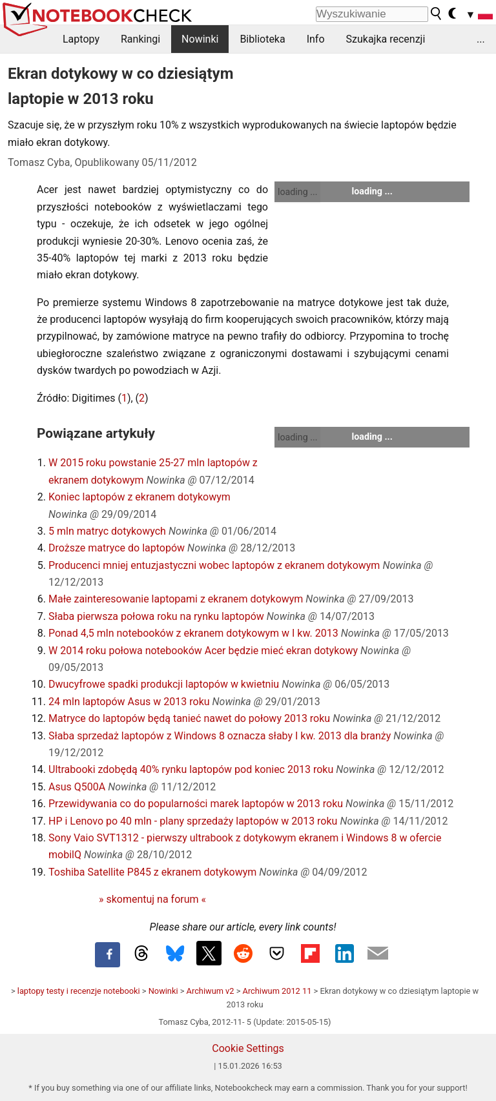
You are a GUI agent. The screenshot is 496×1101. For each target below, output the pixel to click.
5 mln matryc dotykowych (107, 531)
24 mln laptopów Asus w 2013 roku (129, 701)
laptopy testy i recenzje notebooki (78, 991)
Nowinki (199, 39)
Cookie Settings (248, 1048)
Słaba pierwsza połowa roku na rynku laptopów (156, 616)
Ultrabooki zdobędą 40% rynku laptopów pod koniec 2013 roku (190, 769)
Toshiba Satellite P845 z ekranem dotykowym (152, 872)
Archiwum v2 (210, 991)
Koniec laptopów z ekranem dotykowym (139, 497)
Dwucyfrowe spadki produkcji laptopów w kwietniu (163, 684)
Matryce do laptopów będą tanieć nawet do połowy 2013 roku (189, 718)
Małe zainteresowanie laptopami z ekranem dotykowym (175, 599)
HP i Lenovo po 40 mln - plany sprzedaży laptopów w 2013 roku (192, 821)
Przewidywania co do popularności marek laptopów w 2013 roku (195, 803)
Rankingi (140, 39)
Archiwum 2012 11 (277, 991)
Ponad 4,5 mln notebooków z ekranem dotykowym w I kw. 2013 (193, 633)
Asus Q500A (76, 787)
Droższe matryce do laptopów (116, 548)
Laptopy (81, 39)
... (481, 39)
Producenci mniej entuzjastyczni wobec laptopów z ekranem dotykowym (214, 565)
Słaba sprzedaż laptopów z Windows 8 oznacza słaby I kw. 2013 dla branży (219, 736)
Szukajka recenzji (386, 39)
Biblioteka (262, 39)
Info (316, 39)
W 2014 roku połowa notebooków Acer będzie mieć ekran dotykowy (203, 650)
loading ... (297, 192)
